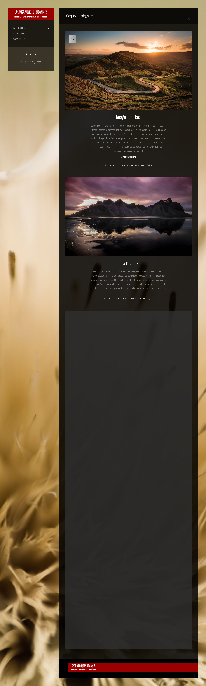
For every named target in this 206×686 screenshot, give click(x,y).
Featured (113, 165)
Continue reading (128, 156)
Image (123, 165)
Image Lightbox (128, 117)
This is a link (128, 263)
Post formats (121, 299)
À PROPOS (19, 33)
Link (110, 299)
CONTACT (19, 38)
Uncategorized (136, 165)
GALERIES (19, 27)
